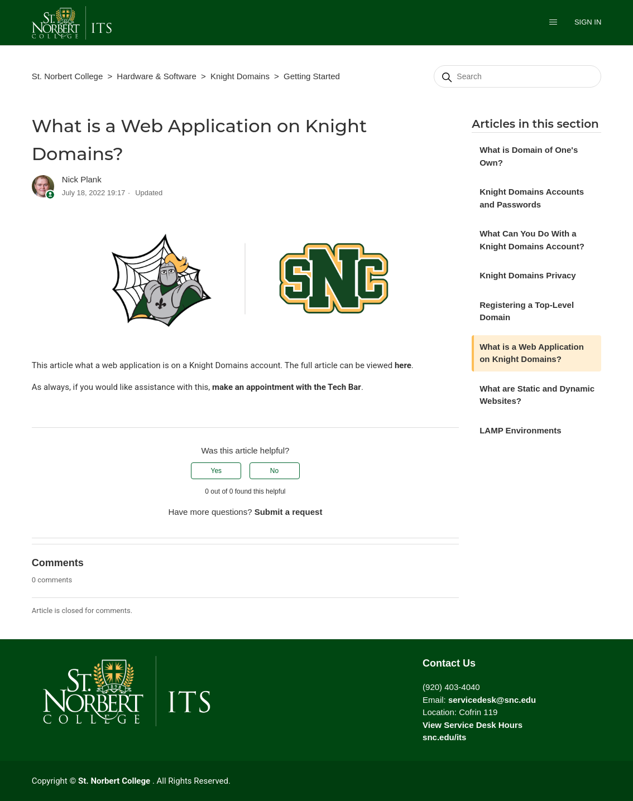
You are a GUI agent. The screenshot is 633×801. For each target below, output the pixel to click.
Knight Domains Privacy (527, 275)
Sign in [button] (587, 22)
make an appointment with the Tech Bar (286, 387)
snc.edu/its (444, 737)
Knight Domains (240, 76)
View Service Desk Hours (472, 725)
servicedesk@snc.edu (492, 700)
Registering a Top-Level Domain (526, 311)
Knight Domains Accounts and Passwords (531, 198)
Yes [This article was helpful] (216, 471)
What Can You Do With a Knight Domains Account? (531, 240)
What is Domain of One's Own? (528, 156)
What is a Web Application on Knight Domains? (531, 353)
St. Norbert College (67, 76)
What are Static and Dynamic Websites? (536, 395)
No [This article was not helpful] (274, 471)
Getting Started (312, 76)
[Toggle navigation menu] (553, 23)
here (403, 365)
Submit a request (289, 512)
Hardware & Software (156, 76)
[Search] (517, 76)
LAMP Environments (520, 430)
